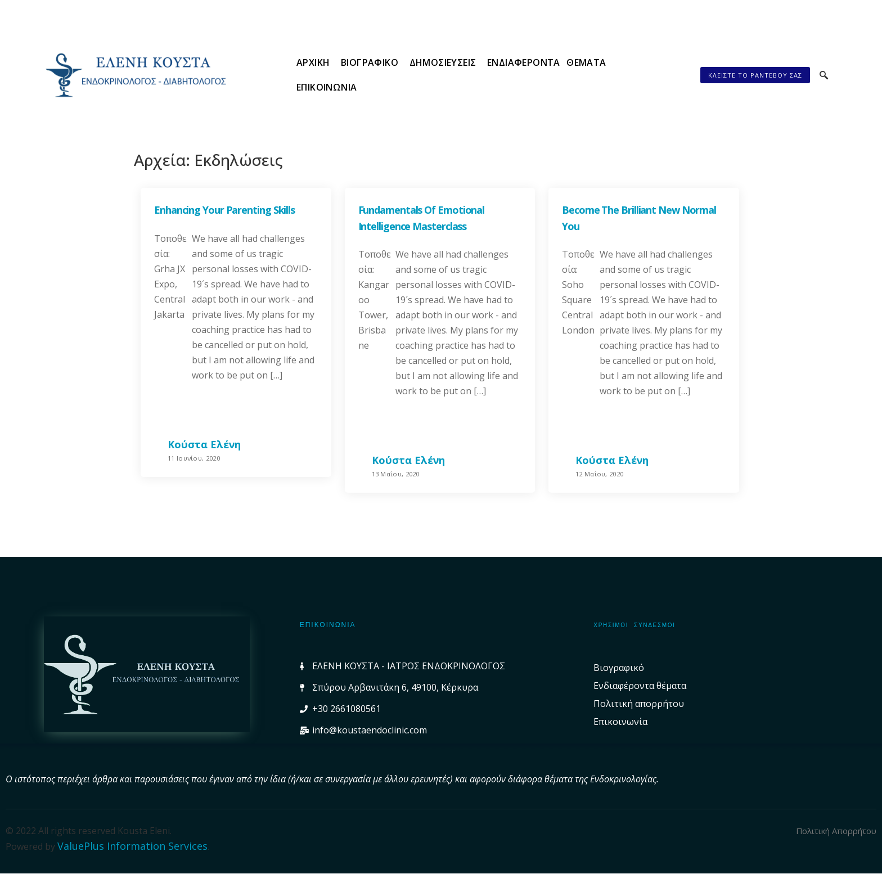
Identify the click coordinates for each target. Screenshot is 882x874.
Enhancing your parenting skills (224, 210)
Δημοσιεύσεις (433, 75)
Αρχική (306, 75)
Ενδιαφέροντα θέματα (536, 75)
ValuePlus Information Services (132, 846)
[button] (752, 75)
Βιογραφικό (362, 75)
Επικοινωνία (641, 75)
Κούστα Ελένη (204, 444)
